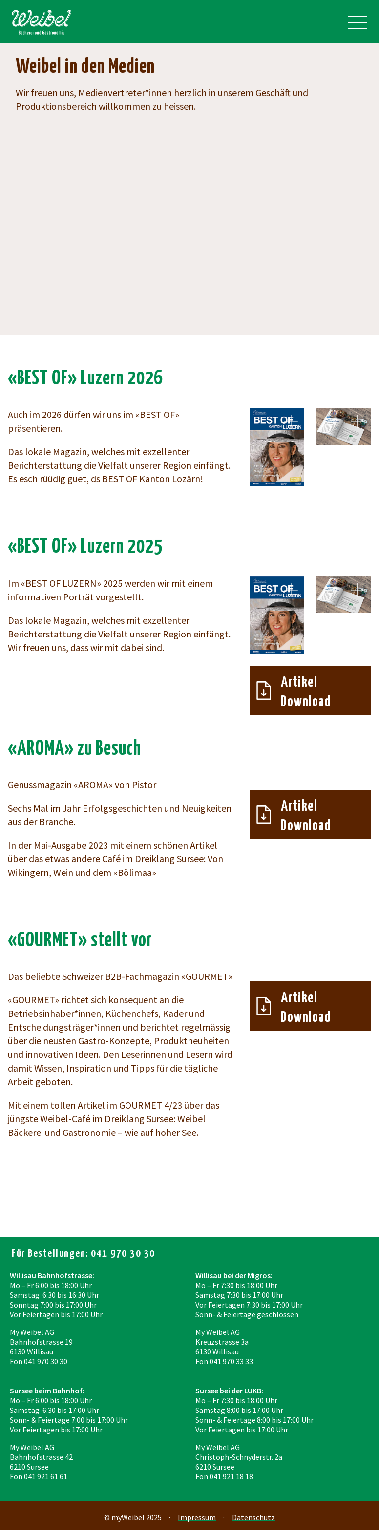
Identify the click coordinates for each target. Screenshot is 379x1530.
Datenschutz (253, 1517)
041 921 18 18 (231, 1476)
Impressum (197, 1517)
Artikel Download (306, 692)
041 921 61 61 (45, 1476)
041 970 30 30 (45, 1361)
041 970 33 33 (231, 1361)
